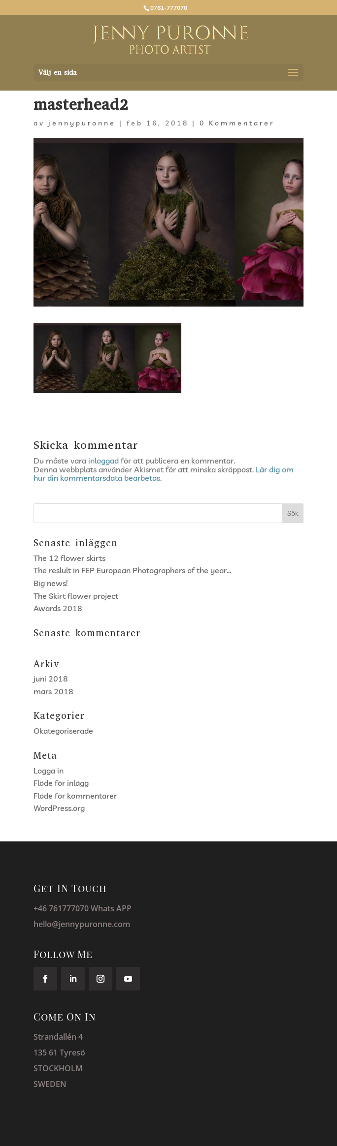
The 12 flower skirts (69, 558)
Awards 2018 (58, 608)
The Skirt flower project (76, 596)
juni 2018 (51, 678)
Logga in (49, 770)
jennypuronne (82, 123)
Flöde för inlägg (61, 783)
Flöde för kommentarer (75, 796)
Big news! (50, 583)
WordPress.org (59, 808)
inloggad (103, 460)
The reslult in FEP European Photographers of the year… (132, 570)
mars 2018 (53, 691)
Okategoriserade (63, 731)
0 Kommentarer (237, 123)
